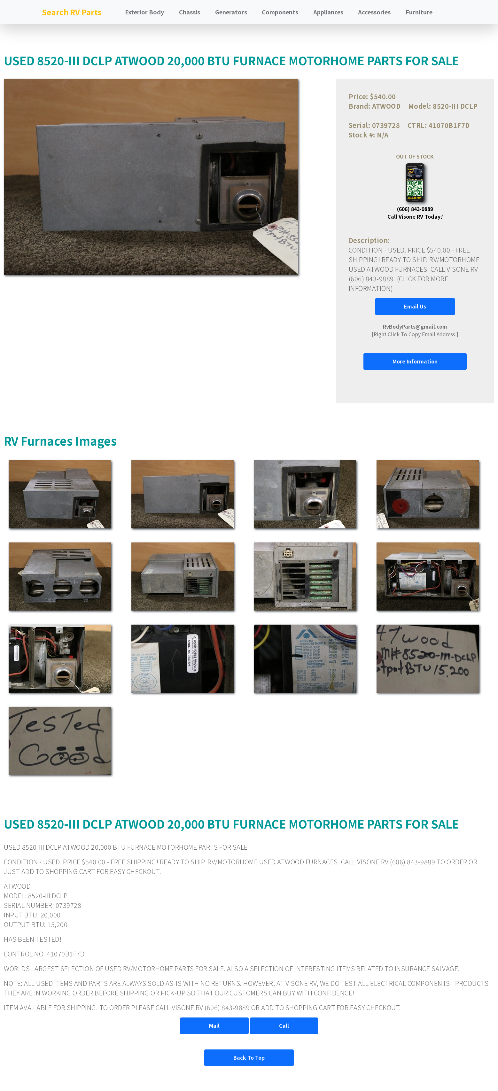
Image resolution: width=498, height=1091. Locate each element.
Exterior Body (144, 12)
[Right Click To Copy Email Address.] (415, 330)
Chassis (189, 12)
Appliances (328, 12)
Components (280, 12)
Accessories (374, 12)
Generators (231, 12)
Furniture (419, 12)
